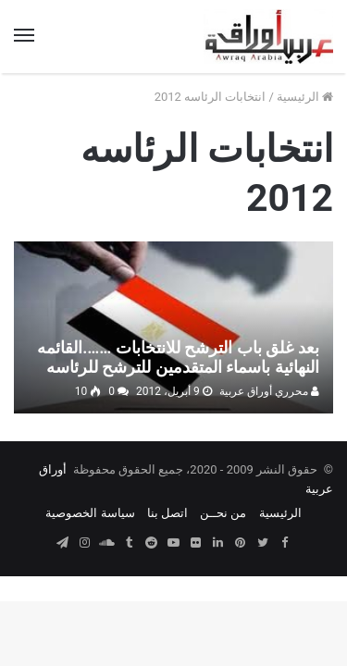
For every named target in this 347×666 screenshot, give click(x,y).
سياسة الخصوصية (89, 513)
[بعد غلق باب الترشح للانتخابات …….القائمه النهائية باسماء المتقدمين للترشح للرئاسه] (173, 327)
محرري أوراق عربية (269, 391)
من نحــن (223, 513)
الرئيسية (305, 97)
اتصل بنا (167, 513)
